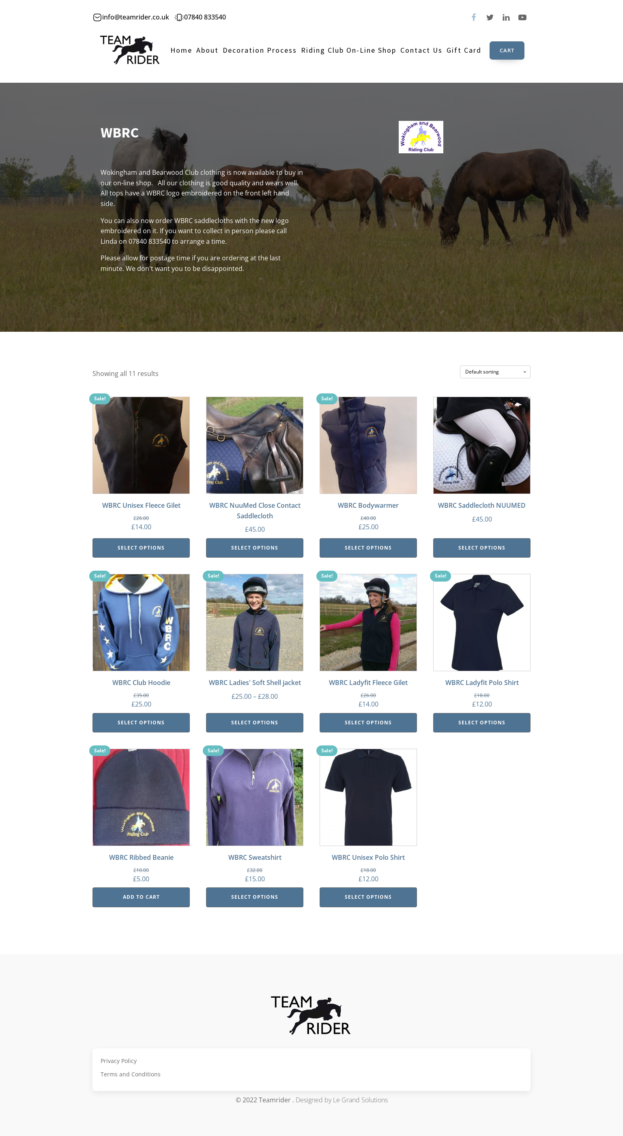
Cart (507, 50)
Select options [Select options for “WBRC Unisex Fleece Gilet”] (141, 547)
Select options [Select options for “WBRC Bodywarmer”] (368, 547)
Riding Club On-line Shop (348, 50)
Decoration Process (260, 50)
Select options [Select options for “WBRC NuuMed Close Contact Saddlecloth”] (254, 547)
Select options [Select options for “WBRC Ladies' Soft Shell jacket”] (254, 722)
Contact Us (421, 50)
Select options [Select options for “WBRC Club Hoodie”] (141, 722)
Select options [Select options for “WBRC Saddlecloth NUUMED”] (481, 547)
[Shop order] (495, 371)
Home (181, 50)
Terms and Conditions (131, 1074)
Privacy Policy (119, 1061)
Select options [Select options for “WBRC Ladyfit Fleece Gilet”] (368, 722)
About (207, 50)
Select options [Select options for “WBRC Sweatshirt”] (254, 896)
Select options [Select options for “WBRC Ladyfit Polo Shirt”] (481, 722)
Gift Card (464, 50)
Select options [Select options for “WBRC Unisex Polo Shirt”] (368, 896)
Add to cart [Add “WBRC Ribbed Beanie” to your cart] (141, 896)
